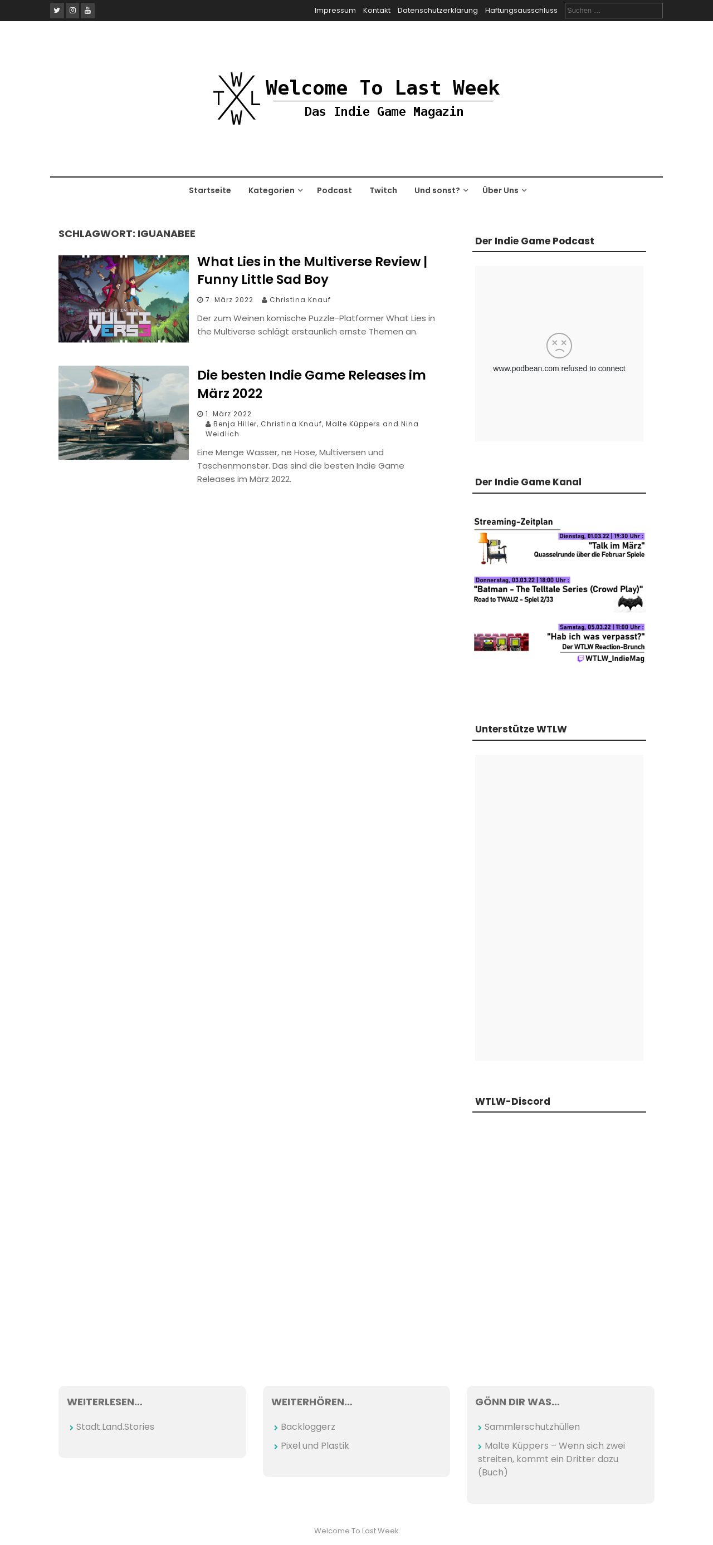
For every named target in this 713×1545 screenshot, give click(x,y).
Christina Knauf (300, 299)
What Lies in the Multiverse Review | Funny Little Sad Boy (312, 270)
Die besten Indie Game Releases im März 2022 (311, 384)
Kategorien (271, 190)
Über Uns (500, 190)
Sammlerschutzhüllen (532, 1426)
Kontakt (376, 10)
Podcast (334, 190)
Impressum (335, 10)
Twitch (383, 190)
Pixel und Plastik (315, 1445)
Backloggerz (308, 1426)
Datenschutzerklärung (438, 10)
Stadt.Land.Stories (115, 1426)
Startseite (210, 190)
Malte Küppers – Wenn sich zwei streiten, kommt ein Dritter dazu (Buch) (551, 1459)
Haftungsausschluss (521, 10)
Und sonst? (437, 190)
